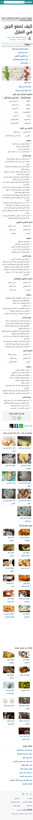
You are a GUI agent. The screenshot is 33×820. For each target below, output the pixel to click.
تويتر (11, 426)
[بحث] (23, 2)
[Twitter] (27, 794)
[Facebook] (30, 794)
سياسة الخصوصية (15, 802)
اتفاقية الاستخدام (27, 802)
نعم (19, 418)
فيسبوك (16, 426)
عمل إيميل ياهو (27, 757)
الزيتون (14, 249)
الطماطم (12, 272)
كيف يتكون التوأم (26, 765)
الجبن (25, 202)
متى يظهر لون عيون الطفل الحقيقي (21, 780)
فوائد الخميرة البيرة (26, 768)
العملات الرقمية (27, 784)
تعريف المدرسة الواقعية (24, 753)
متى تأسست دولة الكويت (24, 750)
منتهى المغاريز (11, 37)
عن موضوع (17, 798)
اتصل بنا (30, 798)
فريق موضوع (16, 806)
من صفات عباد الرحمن (25, 772)
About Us (29, 806)
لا (13, 418)
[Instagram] (23, 794)
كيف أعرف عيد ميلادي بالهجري (22, 761)
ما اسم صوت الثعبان (26, 776)
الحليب (17, 151)
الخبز (17, 408)
